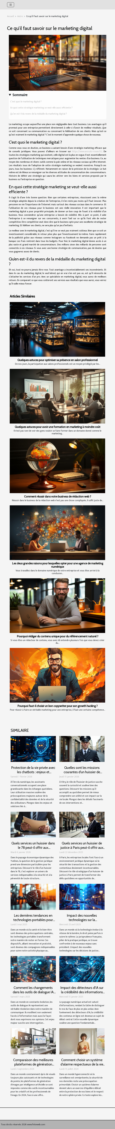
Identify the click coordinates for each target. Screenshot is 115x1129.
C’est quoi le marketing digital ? (25, 102)
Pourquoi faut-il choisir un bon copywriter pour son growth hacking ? (57, 706)
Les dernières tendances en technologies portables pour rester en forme (33, 919)
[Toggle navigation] (10, 4)
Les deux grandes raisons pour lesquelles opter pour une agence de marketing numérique (57, 565)
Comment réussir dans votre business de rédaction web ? (57, 496)
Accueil (10, 16)
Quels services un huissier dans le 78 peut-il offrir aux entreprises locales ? (33, 847)
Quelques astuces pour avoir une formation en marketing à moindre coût (57, 427)
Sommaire (19, 95)
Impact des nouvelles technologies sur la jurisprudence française (82, 919)
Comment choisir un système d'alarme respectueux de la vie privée (81, 1064)
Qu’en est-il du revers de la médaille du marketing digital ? (38, 114)
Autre (20, 16)
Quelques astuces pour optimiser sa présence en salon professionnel (57, 360)
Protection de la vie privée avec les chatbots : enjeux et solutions (33, 772)
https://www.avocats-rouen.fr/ (87, 151)
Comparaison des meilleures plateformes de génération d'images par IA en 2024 (33, 1064)
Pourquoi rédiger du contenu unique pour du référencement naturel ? (57, 636)
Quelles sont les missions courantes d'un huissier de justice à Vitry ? (82, 772)
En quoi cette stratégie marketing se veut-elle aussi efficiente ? (41, 108)
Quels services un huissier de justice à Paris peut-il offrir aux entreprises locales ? (81, 847)
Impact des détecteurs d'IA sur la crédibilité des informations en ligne (81, 992)
